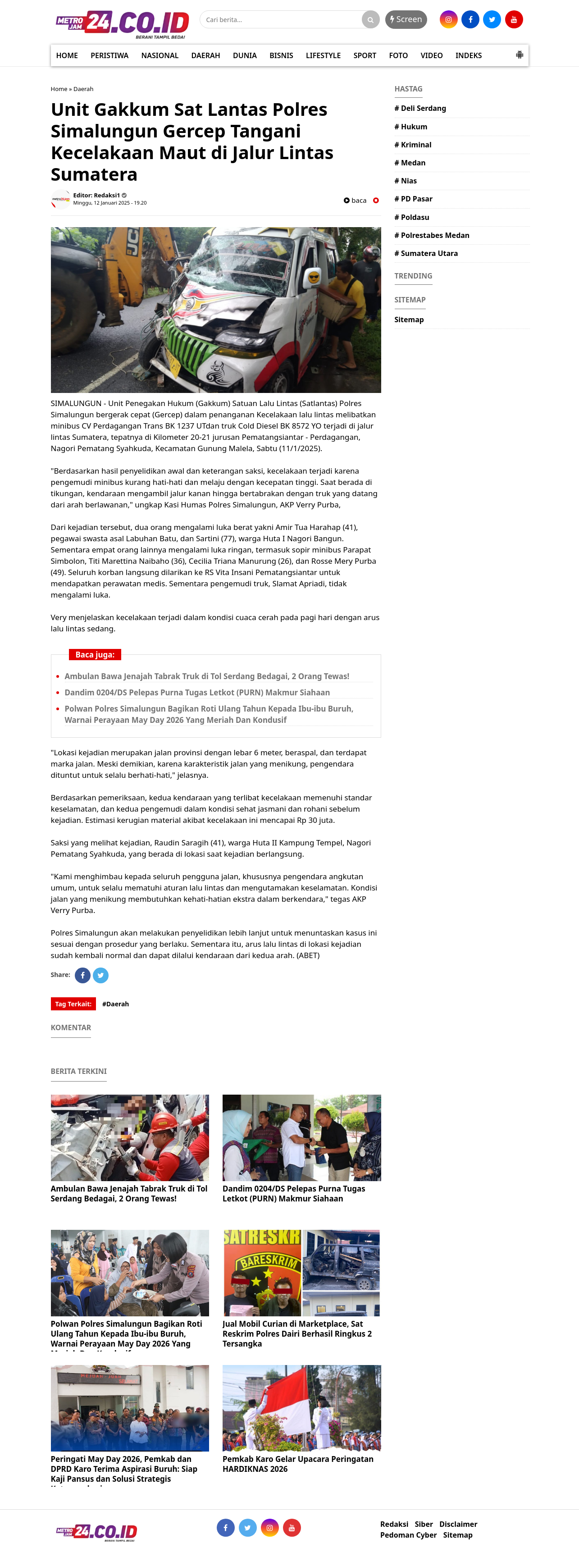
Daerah (83, 89)
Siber (424, 1524)
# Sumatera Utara (426, 253)
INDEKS (469, 55)
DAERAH (205, 55)
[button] (519, 50)
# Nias (406, 181)
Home (59, 89)
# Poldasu (412, 217)
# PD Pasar (414, 199)
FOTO (398, 55)
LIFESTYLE (323, 55)
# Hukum (411, 127)
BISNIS (281, 55)
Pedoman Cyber (408, 1535)
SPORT (365, 55)
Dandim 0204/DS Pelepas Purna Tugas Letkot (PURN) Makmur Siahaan (197, 692)
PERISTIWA (109, 55)
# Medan (410, 163)
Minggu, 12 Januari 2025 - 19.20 (110, 202)
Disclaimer (458, 1524)
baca (355, 200)
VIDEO (432, 55)
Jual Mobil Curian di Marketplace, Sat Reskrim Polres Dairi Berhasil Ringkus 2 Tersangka (297, 1334)
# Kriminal (413, 145)
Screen (406, 19)
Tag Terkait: (73, 1004)
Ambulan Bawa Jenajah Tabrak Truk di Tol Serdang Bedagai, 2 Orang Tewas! (207, 676)
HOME (67, 55)
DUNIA (245, 55)
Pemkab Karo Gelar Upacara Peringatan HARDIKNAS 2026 (298, 1464)
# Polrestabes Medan (432, 235)
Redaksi (394, 1524)
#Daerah (115, 1004)
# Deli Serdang (421, 108)
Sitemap (409, 319)
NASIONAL (160, 55)
